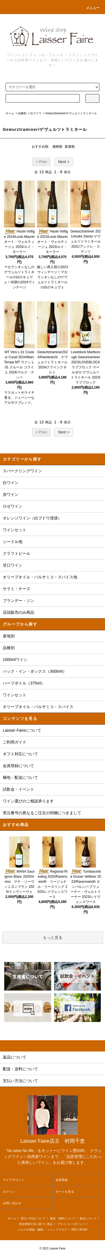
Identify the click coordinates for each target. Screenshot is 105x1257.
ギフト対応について (20, 754)
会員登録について (18, 765)
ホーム (10, 113)
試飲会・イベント (18, 789)
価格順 (57, 147)
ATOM (83, 1229)
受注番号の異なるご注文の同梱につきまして (42, 813)
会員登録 (61, 1179)
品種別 (22, 113)
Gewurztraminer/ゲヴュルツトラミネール (71, 113)
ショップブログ (57, 1229)
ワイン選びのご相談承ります (28, 801)
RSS (74, 1229)
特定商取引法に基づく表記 (36, 1224)
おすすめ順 (40, 147)
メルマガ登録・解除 (30, 1229)
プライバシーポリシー (71, 1224)
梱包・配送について (20, 777)
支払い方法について (33, 1218)
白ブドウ (35, 113)
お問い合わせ (12, 1203)
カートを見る (64, 1191)
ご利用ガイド (14, 742)
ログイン (9, 1191)
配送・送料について (62, 1218)
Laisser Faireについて (22, 730)
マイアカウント (13, 1179)
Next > (63, 161)
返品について (88, 1218)
